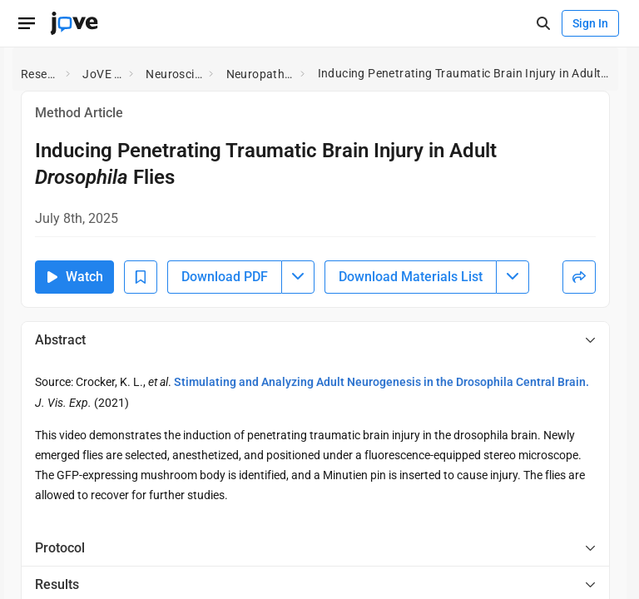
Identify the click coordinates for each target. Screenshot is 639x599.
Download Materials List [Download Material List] (411, 277)
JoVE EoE (102, 74)
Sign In (590, 23)
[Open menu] (26, 23)
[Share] (579, 277)
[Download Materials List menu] (512, 277)
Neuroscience (174, 74)
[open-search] (543, 24)
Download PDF (224, 277)
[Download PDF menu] (298, 277)
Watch (74, 277)
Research (40, 74)
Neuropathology (260, 74)
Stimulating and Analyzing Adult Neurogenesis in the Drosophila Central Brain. (381, 382)
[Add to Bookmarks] (140, 277)
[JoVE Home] (74, 23)
